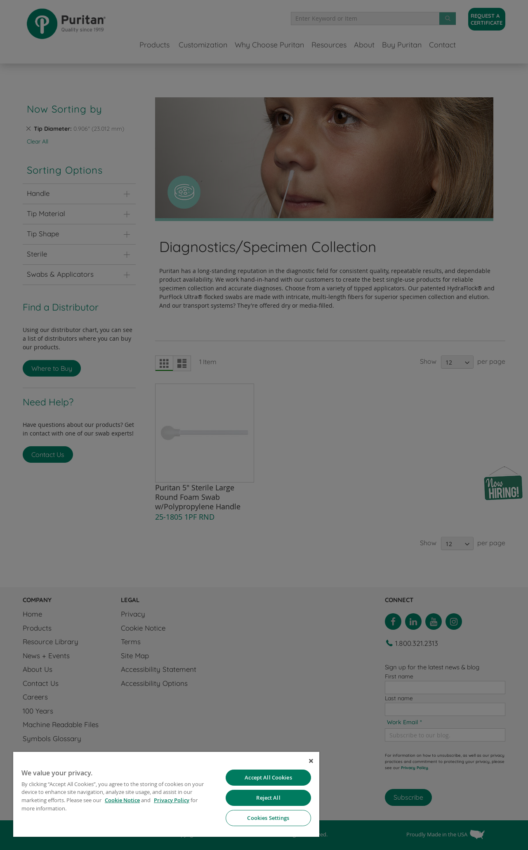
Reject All (268, 797)
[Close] (311, 760)
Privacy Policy (171, 800)
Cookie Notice (122, 800)
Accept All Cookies (268, 777)
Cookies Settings (268, 818)
